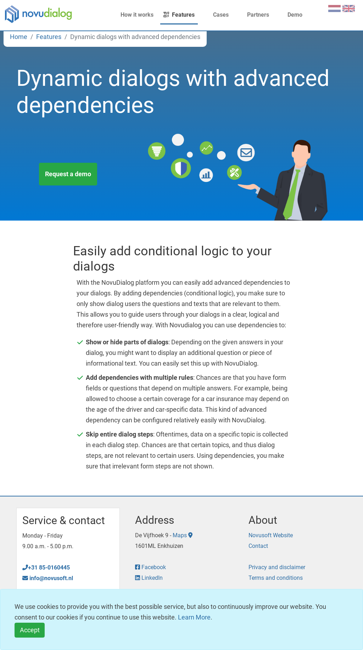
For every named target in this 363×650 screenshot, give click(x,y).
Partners (254, 14)
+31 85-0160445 (46, 567)
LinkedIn (149, 577)
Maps (182, 535)
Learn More (194, 617)
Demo (290, 14)
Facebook (150, 567)
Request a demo (68, 173)
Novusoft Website (270, 535)
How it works (132, 14)
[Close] (30, 630)
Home (18, 36)
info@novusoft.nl (47, 578)
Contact (258, 546)
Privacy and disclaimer (276, 567)
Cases (217, 14)
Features (179, 14)
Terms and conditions (275, 577)
